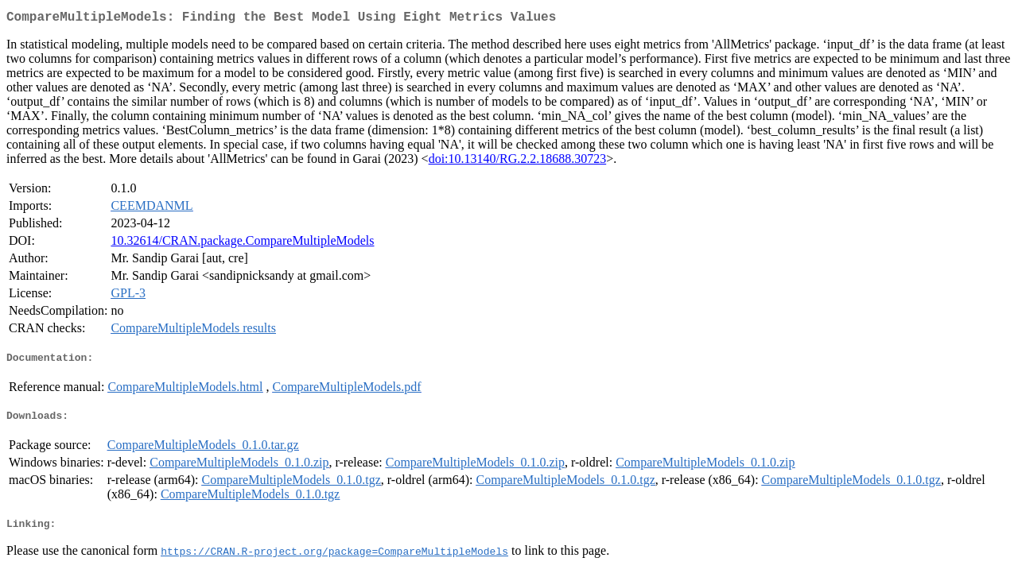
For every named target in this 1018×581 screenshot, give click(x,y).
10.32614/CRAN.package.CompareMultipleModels (242, 243)
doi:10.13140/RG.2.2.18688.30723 (518, 161)
